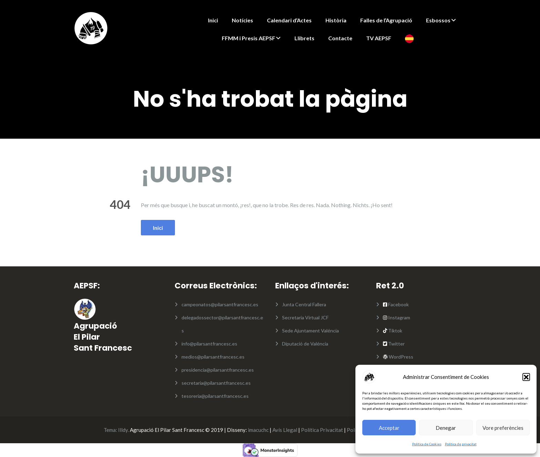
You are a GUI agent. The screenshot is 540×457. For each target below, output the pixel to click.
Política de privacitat (461, 444)
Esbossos (438, 20)
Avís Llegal (284, 430)
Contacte (340, 38)
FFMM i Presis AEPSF (248, 38)
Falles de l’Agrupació (386, 20)
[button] (526, 376)
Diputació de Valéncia (305, 344)
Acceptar (389, 428)
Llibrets (304, 38)
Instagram (398, 317)
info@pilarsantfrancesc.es (209, 344)
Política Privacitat (322, 430)
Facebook (398, 304)
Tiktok (394, 330)
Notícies (242, 20)
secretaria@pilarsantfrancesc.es (216, 383)
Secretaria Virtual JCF (305, 317)
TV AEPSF (378, 38)
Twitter (396, 344)
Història (335, 20)
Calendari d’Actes (289, 20)
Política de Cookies (427, 444)
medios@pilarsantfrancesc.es (213, 357)
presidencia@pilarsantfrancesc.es (217, 370)
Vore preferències (502, 428)
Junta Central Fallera (304, 304)
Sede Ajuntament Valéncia (310, 330)
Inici (213, 20)
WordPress (400, 357)
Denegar (446, 428)
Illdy (123, 430)
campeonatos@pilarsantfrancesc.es (219, 304)
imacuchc (258, 430)
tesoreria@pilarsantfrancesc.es (215, 396)
